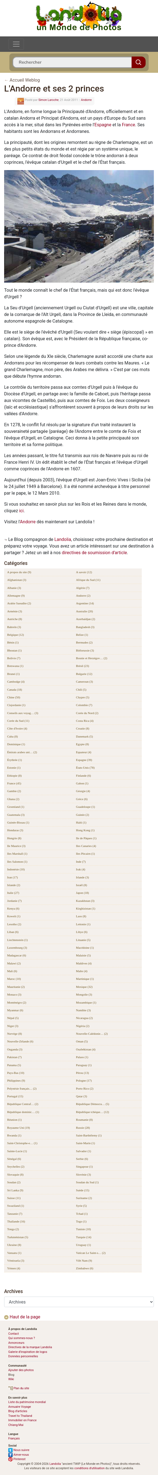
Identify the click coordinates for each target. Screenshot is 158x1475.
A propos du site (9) (19, 572)
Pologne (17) (84, 1080)
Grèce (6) (82, 799)
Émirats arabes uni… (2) (22, 752)
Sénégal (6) (14, 1158)
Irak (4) (80, 869)
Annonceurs (16, 1343)
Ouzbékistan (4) (86, 1049)
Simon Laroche (48, 100)
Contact (13, 1333)
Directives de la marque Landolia (30, 1347)
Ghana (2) (13, 799)
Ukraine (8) (14, 1244)
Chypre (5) (82, 697)
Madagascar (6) (16, 955)
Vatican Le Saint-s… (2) (90, 1252)
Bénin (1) (13, 642)
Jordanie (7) (14, 900)
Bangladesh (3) (85, 627)
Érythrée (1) (14, 759)
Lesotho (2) (14, 924)
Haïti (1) (81, 822)
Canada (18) (14, 689)
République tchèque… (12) (92, 1112)
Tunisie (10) (83, 1229)
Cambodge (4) (15, 681)
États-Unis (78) (85, 767)
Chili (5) (81, 689)
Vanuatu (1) (14, 1252)
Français (14, 1438)
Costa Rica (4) (85, 720)
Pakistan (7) (14, 1057)
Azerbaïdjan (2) (85, 619)
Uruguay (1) (83, 1244)
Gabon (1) (82, 783)
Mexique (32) (84, 986)
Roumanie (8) (84, 1119)
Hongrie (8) (14, 838)
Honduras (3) (15, 830)
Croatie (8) (82, 728)
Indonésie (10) (16, 869)
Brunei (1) (13, 673)
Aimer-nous (18, 1455)
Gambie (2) (14, 791)
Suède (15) (82, 1190)
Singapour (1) (84, 1166)
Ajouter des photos (21, 1370)
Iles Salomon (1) (17, 861)
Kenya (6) (13, 908)
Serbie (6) (82, 1158)
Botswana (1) (15, 665)
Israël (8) (81, 885)
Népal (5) (13, 1018)
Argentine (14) (85, 603)
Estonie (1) (14, 767)
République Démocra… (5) (92, 1104)
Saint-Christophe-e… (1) (22, 1143)
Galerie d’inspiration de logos (27, 1352)
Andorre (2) (83, 595)
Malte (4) (81, 971)
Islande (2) (13, 885)
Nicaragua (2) (84, 1018)
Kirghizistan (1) (85, 908)
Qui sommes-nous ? (21, 1338)
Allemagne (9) (16, 595)
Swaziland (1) (15, 1205)
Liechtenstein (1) (17, 940)
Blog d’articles (17, 1411)
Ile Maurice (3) (16, 846)
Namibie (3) (83, 1010)
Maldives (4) (84, 963)
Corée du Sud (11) (18, 720)
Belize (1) (82, 634)
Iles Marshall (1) (17, 853)
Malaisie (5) (83, 955)
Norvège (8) (14, 1033)
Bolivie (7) (13, 658)
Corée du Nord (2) (87, 713)
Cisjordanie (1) (16, 705)
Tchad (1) (82, 1213)
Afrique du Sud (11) (88, 579)
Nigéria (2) (82, 1026)
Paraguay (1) (84, 1065)
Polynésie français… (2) (22, 1088)
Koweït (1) (13, 916)
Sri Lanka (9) (15, 1190)
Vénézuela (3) (15, 1260)
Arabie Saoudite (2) (19, 603)
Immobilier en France (22, 1420)
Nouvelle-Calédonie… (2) (92, 1033)
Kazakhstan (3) (85, 900)
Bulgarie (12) (84, 673)
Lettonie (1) (83, 924)
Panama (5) (14, 1065)
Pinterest (17, 1459)
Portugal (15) (15, 1096)
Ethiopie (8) (14, 775)
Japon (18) (82, 892)
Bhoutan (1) (14, 650)
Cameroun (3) (84, 681)
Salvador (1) (83, 1151)
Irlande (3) (82, 877)
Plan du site (18, 1388)
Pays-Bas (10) (15, 1072)
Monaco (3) (14, 994)
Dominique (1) (16, 744)
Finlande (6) (83, 775)
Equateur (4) (83, 752)
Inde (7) (81, 861)
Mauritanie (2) (16, 986)
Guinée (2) (82, 814)
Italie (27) (13, 892)
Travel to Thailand (20, 1416)
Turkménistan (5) (17, 1237)
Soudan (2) (14, 1182)
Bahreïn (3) (14, 627)
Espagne (102, 124)
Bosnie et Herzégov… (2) (91, 658)
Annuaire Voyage (19, 1407)
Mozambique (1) (86, 1002)
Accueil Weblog (25, 80)
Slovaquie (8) (15, 1174)
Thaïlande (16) (16, 1221)
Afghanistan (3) (16, 579)
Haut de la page (22, 1317)
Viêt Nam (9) (84, 1260)
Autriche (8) (14, 619)
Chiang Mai (15, 1425)
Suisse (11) (14, 1198)
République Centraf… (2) (22, 1104)
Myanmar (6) (15, 1010)
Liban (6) (12, 932)
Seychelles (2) (15, 1166)
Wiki (11, 1379)
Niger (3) (12, 1026)
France (128, 124)
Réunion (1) (14, 1119)
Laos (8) (81, 916)
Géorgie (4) (83, 791)
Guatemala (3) (15, 814)
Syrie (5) (81, 1205)
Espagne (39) (84, 759)
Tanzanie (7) (14, 1213)
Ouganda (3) (14, 1049)
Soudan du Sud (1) (87, 1182)
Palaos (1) (82, 1057)
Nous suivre (18, 1450)
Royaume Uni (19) (18, 1127)
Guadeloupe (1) (85, 806)
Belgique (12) (15, 634)
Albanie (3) (14, 587)
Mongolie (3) (84, 994)
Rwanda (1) (14, 1135)
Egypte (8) (82, 744)
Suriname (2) (84, 1198)
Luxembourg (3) (17, 947)
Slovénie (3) (83, 1174)
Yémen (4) (13, 1268)
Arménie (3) (14, 611)
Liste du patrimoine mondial (27, 1402)
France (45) (14, 783)
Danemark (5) (84, 736)
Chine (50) (13, 697)
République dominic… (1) (23, 1112)
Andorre (86, 100)
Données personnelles (23, 1356)
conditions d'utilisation (89, 1468)
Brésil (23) (82, 665)
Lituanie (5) (83, 940)
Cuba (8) (12, 736)
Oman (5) (82, 1041)
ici (21, 510)
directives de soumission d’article (94, 552)
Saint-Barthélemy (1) (89, 1135)
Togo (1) (81, 1221)
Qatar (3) (81, 1096)
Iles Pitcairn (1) (85, 853)
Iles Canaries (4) (86, 846)
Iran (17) (12, 877)
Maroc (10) (14, 978)
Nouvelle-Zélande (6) (20, 1041)
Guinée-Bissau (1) (18, 822)
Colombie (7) (84, 705)
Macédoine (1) (85, 947)
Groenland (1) (15, 806)
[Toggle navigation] (16, 44)
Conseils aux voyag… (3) (22, 713)
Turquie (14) (83, 1237)
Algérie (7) (82, 587)
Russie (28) (83, 1127)
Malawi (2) (14, 963)
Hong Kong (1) (85, 830)
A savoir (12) (84, 572)
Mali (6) (12, 971)
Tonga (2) (13, 1229)
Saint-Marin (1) (85, 1143)
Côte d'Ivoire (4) (17, 728)
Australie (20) (84, 611)
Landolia (62, 539)
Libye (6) (81, 932)
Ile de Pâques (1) (86, 838)
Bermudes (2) (84, 642)
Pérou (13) (82, 1072)
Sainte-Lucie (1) (17, 1151)
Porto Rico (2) (84, 1088)
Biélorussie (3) (85, 650)
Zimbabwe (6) (84, 1268)
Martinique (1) (85, 978)
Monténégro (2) (16, 1002)
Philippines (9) (16, 1080)
